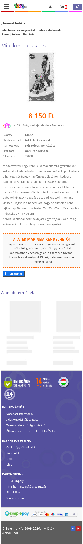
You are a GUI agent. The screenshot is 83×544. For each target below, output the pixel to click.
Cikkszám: (9, 156)
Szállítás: (8, 151)
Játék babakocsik (50, 30)
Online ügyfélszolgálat (20, 447)
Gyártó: (7, 135)
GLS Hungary (15, 481)
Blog (9, 465)
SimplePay (13, 492)
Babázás (28, 34)
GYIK (9, 459)
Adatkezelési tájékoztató (22, 419)
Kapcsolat (12, 453)
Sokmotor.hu (15, 498)
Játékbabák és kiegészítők (18, 30)
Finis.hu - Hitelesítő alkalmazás (26, 487)
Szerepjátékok (11, 34)
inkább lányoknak (38, 140)
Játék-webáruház (13, 23)
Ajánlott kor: (11, 145)
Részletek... (59, 125)
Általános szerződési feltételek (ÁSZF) (30, 431)
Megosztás (16, 273)
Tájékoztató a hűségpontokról (26, 425)
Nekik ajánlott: (12, 140)
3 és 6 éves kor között (40, 145)
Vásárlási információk (20, 414)
